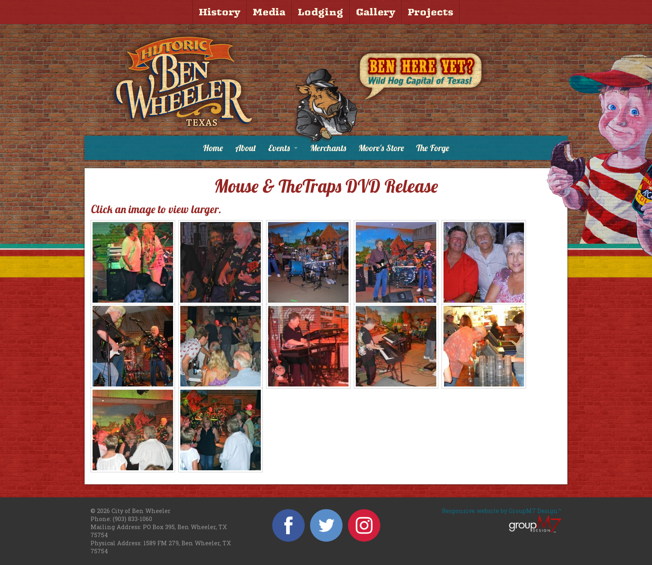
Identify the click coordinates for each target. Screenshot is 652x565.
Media (269, 12)
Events (279, 148)
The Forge (432, 148)
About (245, 148)
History (219, 12)
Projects (430, 12)
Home (213, 148)
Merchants (328, 148)
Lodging (320, 12)
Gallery (375, 12)
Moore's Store (381, 148)
